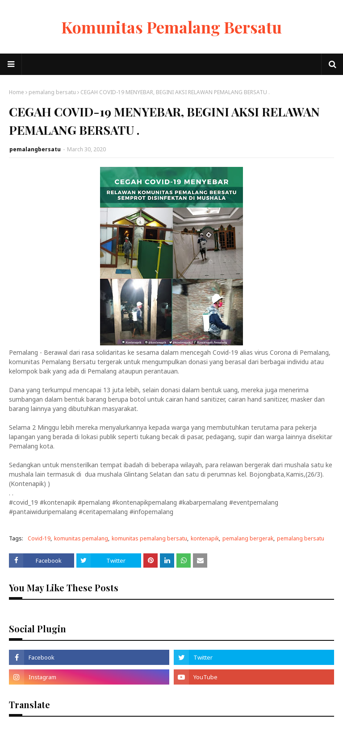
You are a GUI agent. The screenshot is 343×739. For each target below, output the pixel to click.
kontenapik (205, 538)
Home (16, 92)
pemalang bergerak (247, 538)
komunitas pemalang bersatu (149, 538)
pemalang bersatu (52, 92)
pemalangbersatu (35, 149)
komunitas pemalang (81, 538)
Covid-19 (39, 538)
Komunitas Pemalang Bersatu (171, 26)
